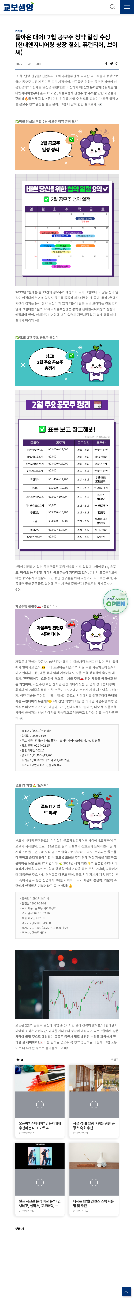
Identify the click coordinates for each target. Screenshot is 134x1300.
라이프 (19, 31)
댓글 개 (19, 1228)
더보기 (115, 1059)
